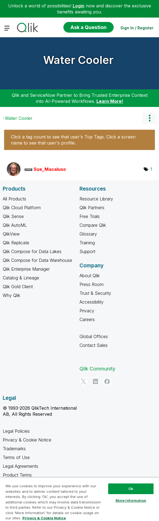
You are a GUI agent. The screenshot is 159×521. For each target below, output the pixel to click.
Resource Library (96, 199)
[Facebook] (107, 381)
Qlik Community (97, 369)
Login (78, 6)
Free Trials (89, 216)
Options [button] (149, 118)
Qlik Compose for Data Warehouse (37, 260)
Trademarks (14, 448)
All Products (14, 199)
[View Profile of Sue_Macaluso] (50, 169)
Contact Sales (93, 345)
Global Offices (93, 336)
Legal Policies (16, 431)
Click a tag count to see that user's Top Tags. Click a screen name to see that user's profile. (73, 140)
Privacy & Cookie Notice (27, 440)
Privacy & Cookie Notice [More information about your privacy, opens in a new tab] (44, 518)
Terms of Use (16, 457)
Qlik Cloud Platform (22, 207)
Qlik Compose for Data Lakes (32, 251)
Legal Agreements (20, 466)
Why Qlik (11, 295)
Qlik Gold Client (18, 286)
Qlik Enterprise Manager (26, 269)
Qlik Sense (13, 216)
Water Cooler (78, 60)
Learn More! (109, 101)
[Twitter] (83, 381)
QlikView (11, 234)
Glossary (88, 234)
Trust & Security (95, 293)
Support (87, 251)
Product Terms (17, 475)
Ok (130, 488)
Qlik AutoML (15, 225)
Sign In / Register (137, 28)
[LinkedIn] (95, 381)
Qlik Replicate (16, 242)
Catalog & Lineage (21, 278)
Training (87, 242)
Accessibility (91, 302)
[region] (79, 499)
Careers (87, 319)
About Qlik (89, 275)
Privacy (86, 310)
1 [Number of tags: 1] (151, 169)
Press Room (91, 284)
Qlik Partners (91, 207)
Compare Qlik (92, 225)
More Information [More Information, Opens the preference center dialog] (131, 500)
